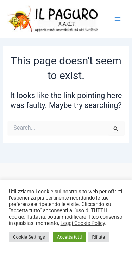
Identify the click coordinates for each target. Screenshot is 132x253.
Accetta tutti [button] (69, 237)
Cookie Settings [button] (29, 237)
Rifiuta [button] (98, 237)
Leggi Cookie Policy (83, 223)
